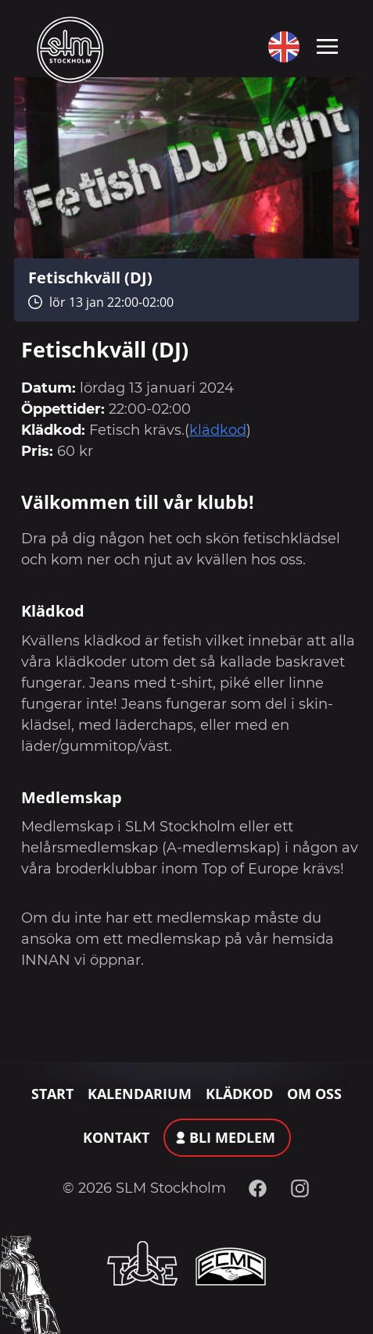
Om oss (314, 1093)
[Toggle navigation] (327, 45)
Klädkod (239, 1093)
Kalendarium (140, 1093)
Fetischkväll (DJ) (90, 277)
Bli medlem (232, 1137)
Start (52, 1093)
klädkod (217, 430)
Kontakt (116, 1137)
